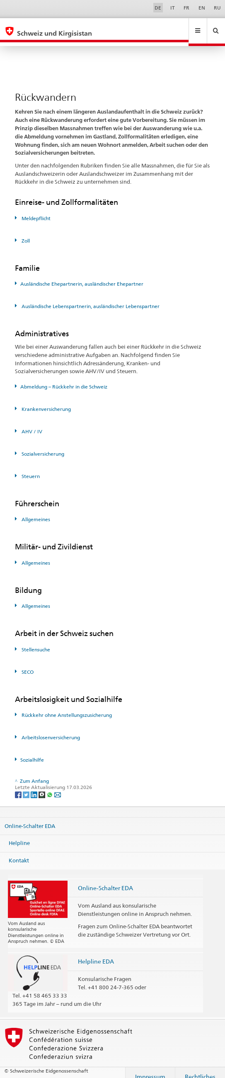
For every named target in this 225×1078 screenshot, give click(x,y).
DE (158, 8)
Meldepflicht (35, 210)
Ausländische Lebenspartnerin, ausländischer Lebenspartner (90, 298)
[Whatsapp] (50, 786)
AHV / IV (31, 423)
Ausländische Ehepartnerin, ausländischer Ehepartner (81, 276)
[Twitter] (27, 786)
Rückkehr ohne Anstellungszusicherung (66, 707)
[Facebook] (19, 786)
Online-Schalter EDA (30, 818)
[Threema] (42, 786)
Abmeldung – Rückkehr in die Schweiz (63, 379)
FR (186, 8)
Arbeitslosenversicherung (50, 729)
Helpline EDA (96, 953)
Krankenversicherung (45, 401)
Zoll (25, 233)
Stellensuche (35, 642)
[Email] (57, 786)
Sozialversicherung (42, 446)
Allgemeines (35, 511)
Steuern (30, 468)
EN (201, 8)
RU (217, 8)
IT (172, 8)
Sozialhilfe (32, 752)
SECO (27, 664)
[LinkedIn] (35, 786)
